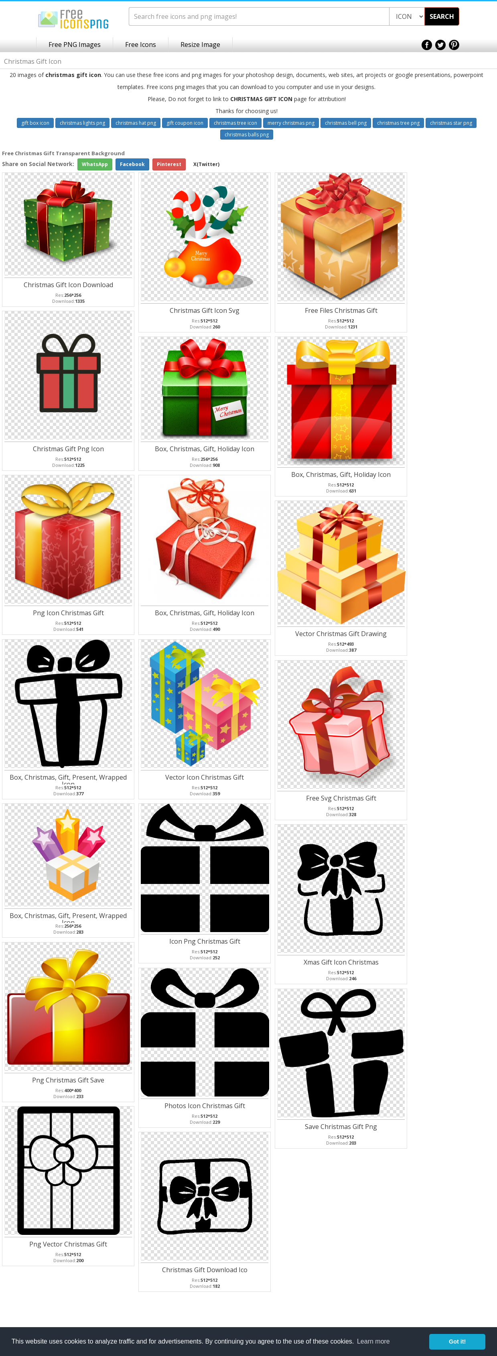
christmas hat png (136, 123)
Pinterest (169, 164)
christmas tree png (398, 123)
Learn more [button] (373, 1341)
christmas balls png (247, 134)
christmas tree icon (235, 123)
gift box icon (35, 123)
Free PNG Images (75, 44)
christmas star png (451, 123)
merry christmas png (291, 123)
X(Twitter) (206, 164)
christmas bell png (346, 123)
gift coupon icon (184, 123)
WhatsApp (95, 164)
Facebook (132, 164)
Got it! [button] (457, 1341)
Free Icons (140, 44)
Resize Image (200, 44)
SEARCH (442, 16)
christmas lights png (82, 123)
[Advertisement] (465, 276)
